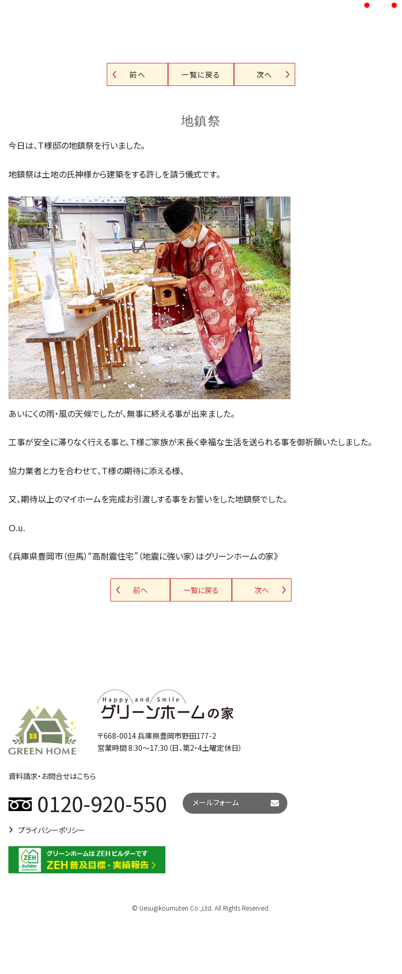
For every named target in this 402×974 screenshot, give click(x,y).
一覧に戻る (201, 74)
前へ (137, 74)
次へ (264, 74)
